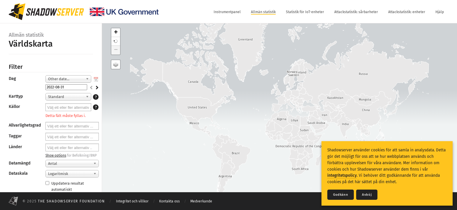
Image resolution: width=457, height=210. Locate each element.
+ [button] (116, 32)
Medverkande (201, 201)
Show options (55, 155)
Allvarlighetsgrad (25, 125)
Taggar (15, 136)
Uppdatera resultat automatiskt (64, 186)
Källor (14, 106)
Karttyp (16, 96)
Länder (15, 146)
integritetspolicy (342, 175)
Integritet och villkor (132, 201)
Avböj (367, 195)
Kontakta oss (169, 201)
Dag (12, 78)
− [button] (116, 50)
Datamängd (20, 163)
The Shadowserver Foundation (71, 201)
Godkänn (340, 195)
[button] (115, 41)
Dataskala (18, 173)
